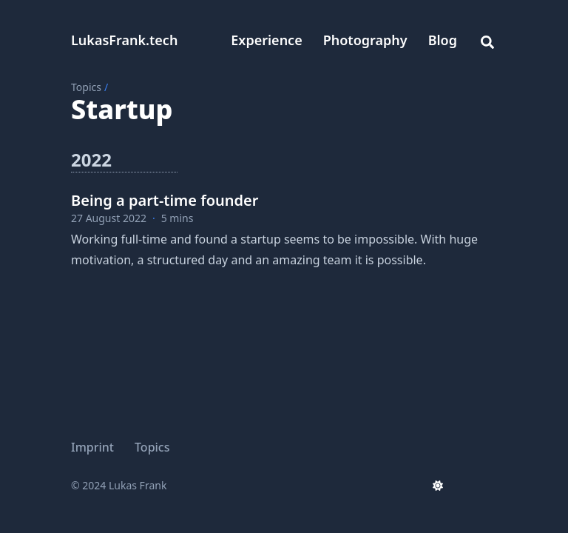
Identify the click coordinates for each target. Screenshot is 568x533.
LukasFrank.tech (124, 40)
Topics (86, 87)
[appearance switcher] (438, 485)
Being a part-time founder (164, 200)
